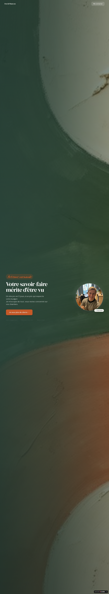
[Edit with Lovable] (99, 592)
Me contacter (98, 4)
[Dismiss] (107, 592)
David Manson (10, 4)
